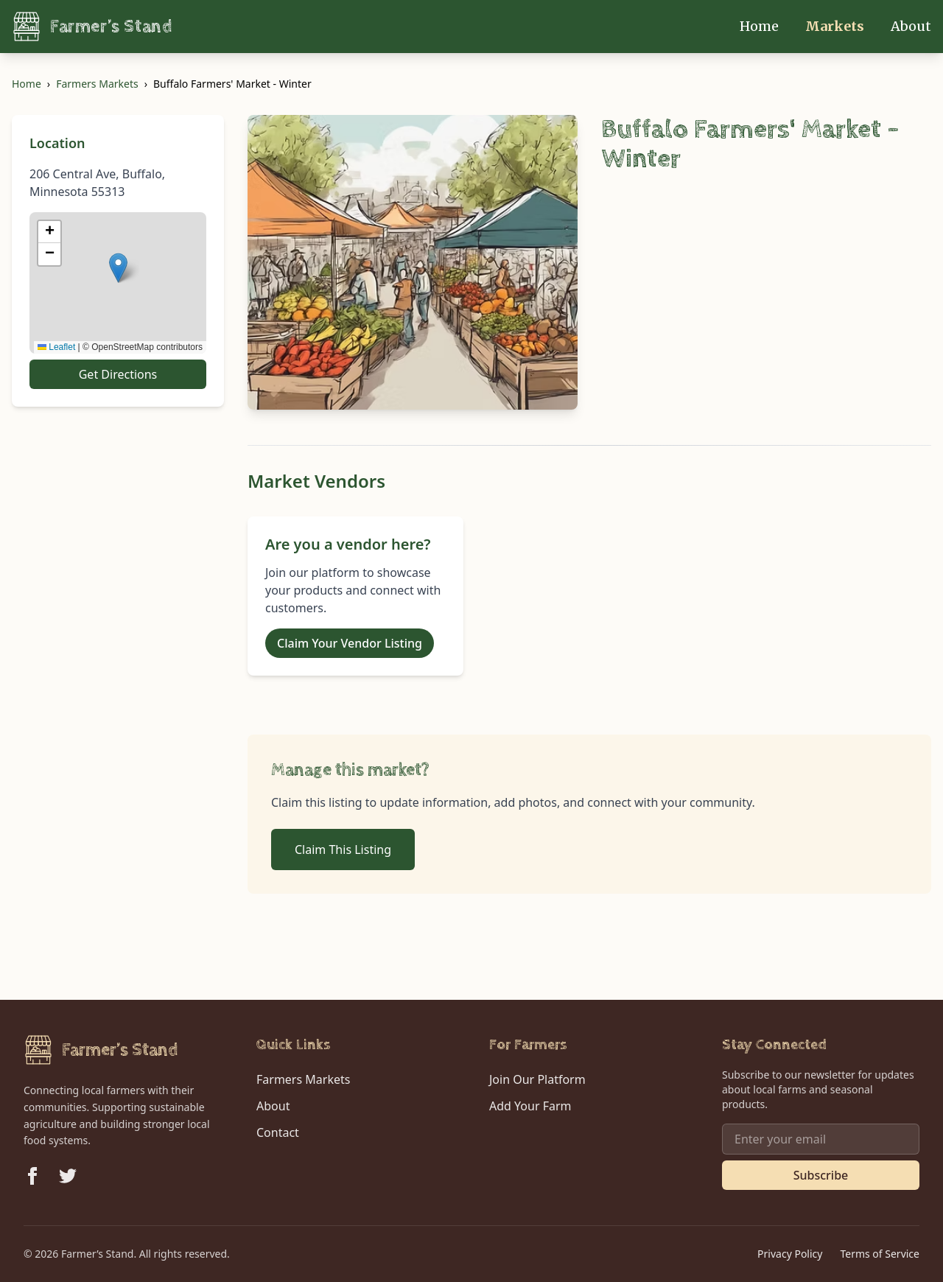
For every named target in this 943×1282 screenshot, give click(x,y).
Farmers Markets (97, 84)
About (911, 26)
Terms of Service (879, 1254)
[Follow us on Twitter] (68, 1176)
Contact (277, 1132)
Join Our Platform (537, 1079)
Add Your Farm (530, 1106)
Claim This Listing (343, 849)
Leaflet (56, 347)
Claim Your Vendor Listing (349, 643)
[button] (118, 268)
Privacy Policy (789, 1254)
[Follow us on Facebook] (32, 1176)
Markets (836, 26)
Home (761, 26)
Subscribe (821, 1175)
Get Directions (118, 374)
